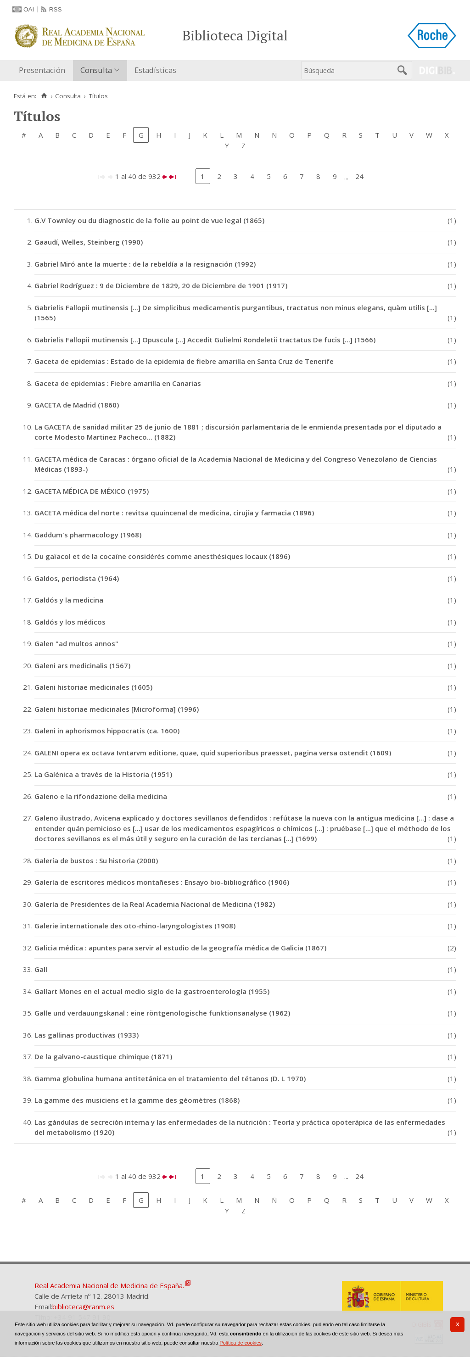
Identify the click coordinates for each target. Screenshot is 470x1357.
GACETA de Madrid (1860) (76, 404)
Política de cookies (240, 1343)
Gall (40, 969)
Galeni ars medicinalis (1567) (82, 665)
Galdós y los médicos (70, 621)
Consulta (96, 70)
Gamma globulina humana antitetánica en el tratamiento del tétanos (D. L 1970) (170, 1078)
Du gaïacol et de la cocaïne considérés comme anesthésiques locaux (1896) (162, 556)
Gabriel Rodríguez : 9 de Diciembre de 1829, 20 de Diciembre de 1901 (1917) (160, 285)
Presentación (42, 70)
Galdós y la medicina (68, 599)
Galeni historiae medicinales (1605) (93, 687)
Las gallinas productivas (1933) (86, 1034)
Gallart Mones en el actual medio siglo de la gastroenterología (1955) (151, 991)
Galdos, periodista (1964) (76, 578)
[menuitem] (44, 70)
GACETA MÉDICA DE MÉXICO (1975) (91, 491)
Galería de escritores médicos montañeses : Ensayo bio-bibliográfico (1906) (161, 882)
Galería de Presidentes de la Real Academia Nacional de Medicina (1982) (154, 904)
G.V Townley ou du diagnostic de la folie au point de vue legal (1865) (149, 220)
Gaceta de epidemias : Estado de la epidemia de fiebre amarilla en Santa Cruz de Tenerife (184, 361)
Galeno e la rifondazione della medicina (100, 796)
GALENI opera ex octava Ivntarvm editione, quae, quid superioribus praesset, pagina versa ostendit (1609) (212, 752)
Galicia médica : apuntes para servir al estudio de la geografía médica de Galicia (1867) (180, 947)
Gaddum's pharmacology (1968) (87, 534)
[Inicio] (44, 96)
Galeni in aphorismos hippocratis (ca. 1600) (106, 730)
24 (359, 176)
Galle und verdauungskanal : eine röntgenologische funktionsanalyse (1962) (162, 1012)
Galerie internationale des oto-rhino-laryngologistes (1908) (134, 925)
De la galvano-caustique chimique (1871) (103, 1056)
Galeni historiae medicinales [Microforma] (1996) (116, 709)
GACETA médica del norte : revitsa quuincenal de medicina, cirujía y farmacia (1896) (174, 512)
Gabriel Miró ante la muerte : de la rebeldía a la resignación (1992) (145, 263)
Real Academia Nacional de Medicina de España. (109, 1285)
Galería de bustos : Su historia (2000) (96, 860)
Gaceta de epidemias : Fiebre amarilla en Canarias (117, 383)
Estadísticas (155, 70)
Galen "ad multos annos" (76, 643)
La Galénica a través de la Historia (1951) (103, 774)
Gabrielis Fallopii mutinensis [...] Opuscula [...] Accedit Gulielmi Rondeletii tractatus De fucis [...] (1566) (204, 339)
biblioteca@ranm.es (83, 1306)
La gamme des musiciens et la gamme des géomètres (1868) (137, 1100)
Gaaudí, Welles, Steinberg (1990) (88, 241)
